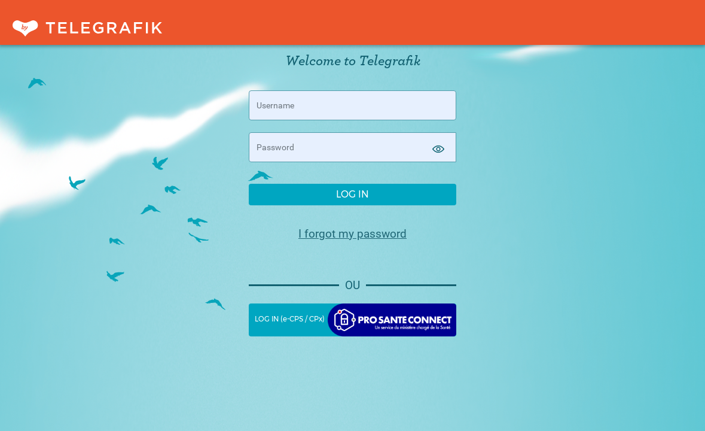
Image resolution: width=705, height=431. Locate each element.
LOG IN (352, 194)
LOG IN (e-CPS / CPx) (356, 319)
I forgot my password (352, 234)
